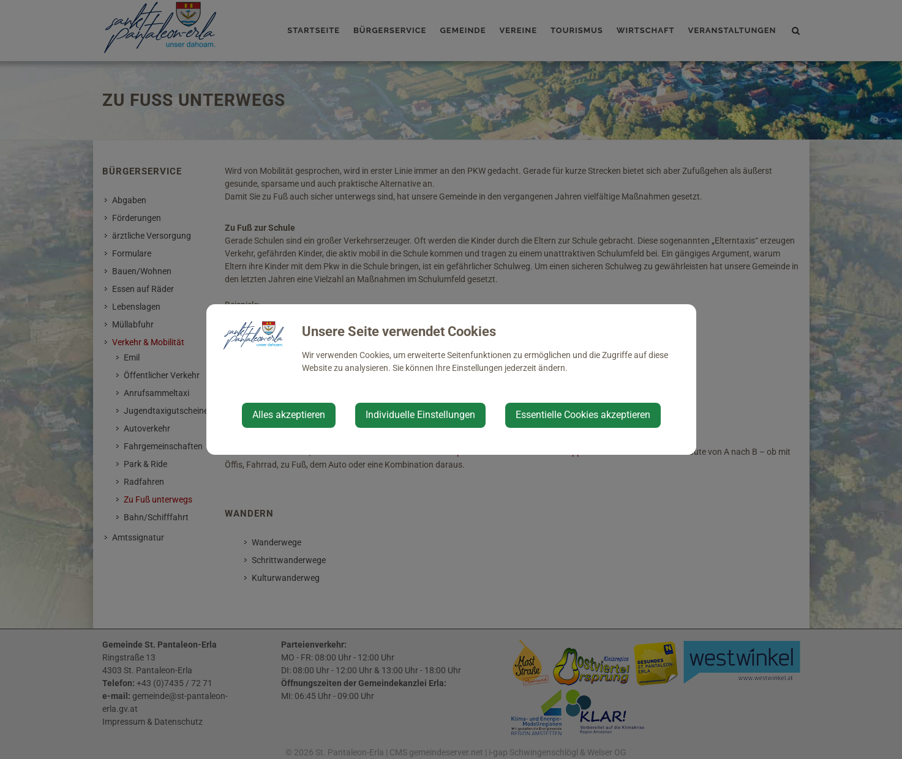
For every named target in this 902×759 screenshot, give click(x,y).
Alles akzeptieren (288, 415)
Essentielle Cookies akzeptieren (583, 415)
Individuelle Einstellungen (420, 415)
